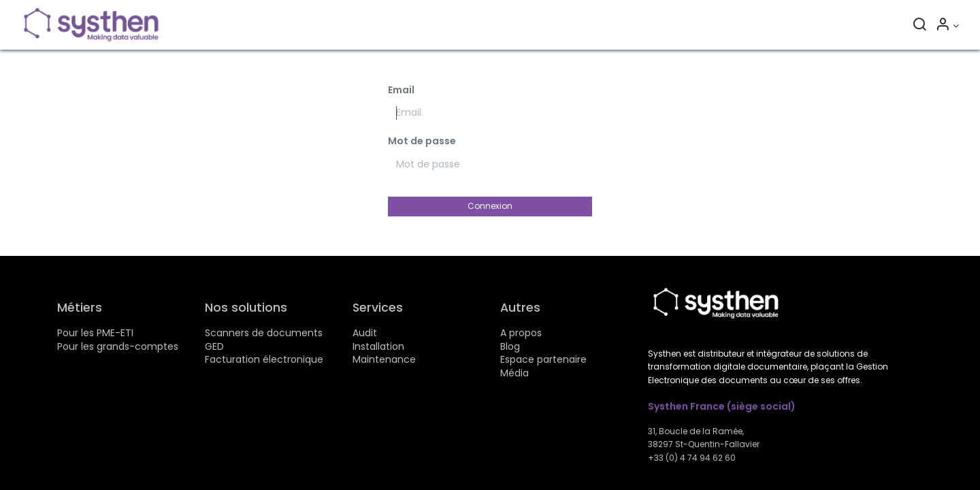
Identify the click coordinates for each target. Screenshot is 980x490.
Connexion (490, 206)
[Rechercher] (919, 26)
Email (401, 90)
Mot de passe (422, 141)
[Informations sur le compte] (947, 26)
